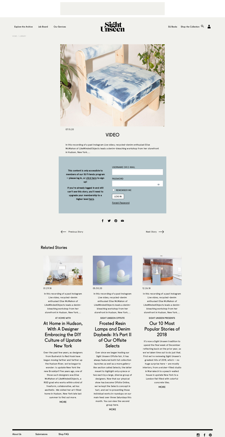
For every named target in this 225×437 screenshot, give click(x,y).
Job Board (43, 26)
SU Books (172, 26)
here (91, 199)
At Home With (63, 318)
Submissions (41, 434)
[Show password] (158, 184)
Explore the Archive (23, 26)
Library (23, 36)
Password (117, 178)
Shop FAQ (64, 434)
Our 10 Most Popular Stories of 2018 (162, 328)
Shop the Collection (190, 26)
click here (91, 178)
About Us (16, 434)
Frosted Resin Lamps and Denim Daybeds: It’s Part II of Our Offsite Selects (113, 334)
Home (14, 36)
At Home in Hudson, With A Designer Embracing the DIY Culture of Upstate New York (63, 334)
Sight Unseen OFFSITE (112, 318)
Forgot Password (121, 202)
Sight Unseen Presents (162, 318)
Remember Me (122, 190)
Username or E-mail (123, 167)
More (63, 401)
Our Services (60, 26)
